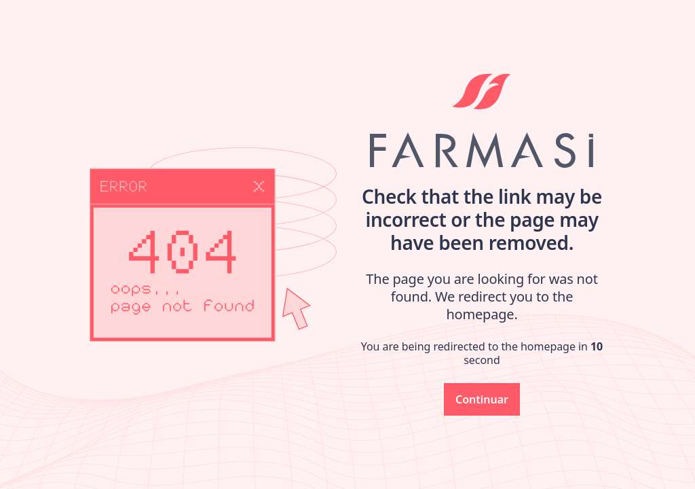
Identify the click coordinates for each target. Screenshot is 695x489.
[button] (482, 399)
